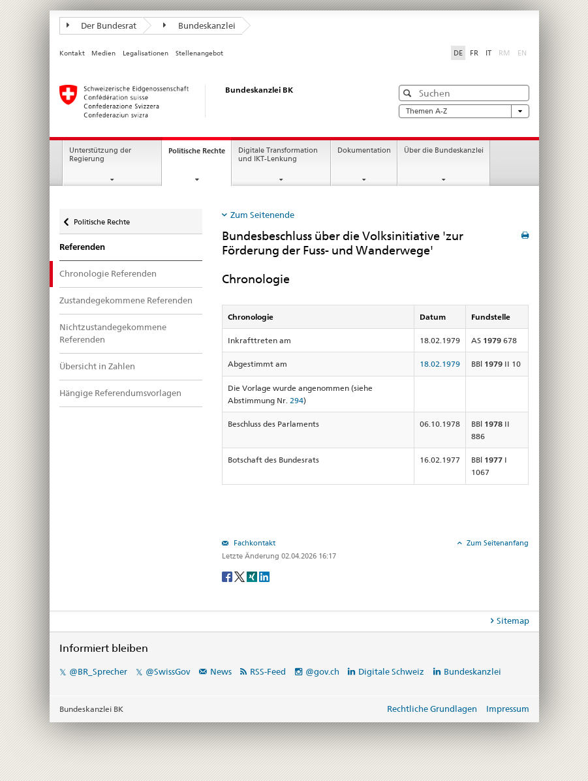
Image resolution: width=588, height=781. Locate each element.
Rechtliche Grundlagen (432, 708)
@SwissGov (168, 671)
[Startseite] (212, 101)
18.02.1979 (440, 364)
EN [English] (522, 52)
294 (296, 400)
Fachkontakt (253, 542)
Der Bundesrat (102, 25)
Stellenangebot (199, 53)
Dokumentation (364, 150)
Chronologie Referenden (108, 273)
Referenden (82, 247)
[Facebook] (228, 576)
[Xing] (253, 576)
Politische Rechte (199, 154)
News (221, 671)
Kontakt (72, 53)
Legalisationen (145, 53)
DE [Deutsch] (458, 52)
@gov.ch (322, 671)
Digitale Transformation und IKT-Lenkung (278, 154)
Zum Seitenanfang (497, 542)
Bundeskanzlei (199, 25)
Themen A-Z (464, 111)
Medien (103, 53)
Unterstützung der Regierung (100, 154)
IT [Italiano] (488, 52)
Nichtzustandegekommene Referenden (112, 333)
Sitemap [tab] (513, 620)
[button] (409, 92)
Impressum (507, 708)
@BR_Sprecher (98, 671)
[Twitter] (240, 576)
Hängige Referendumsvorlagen (120, 393)
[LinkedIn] (264, 576)
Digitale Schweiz (392, 671)
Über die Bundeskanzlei (444, 150)
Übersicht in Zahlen (97, 366)
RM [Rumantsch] (504, 52)
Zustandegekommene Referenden (126, 300)
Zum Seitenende (262, 214)
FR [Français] (474, 52)
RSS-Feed (268, 671)
